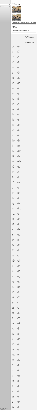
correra (13, 131)
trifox (18, 370)
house (13, 207)
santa (12, 324)
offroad (18, 271)
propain (13, 297)
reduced (13, 306)
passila (18, 280)
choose (18, 118)
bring (12, 98)
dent (12, 145)
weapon (13, 391)
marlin (13, 246)
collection (19, 124)
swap (18, 355)
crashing (13, 134)
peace (13, 281)
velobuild (13, 381)
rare (18, 303)
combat (18, 125)
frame (12, 183)
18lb (12, 47)
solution (19, 338)
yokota (18, 406)
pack (12, 276)
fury (12, 187)
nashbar (19, 265)
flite (12, 178)
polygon (13, 290)
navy (12, 266)
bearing (13, 78)
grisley (18, 197)
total (18, 365)
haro (12, 202)
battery (13, 77)
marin (18, 245)
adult (18, 58)
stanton (13, 345)
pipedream (19, 287)
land (12, 229)
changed (13, 114)
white (18, 396)
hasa (18, 202)
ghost (12, 193)
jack (18, 219)
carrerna (19, 110)
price (18, 293)
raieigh (18, 301)
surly (18, 354)
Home (9, 4)
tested (18, 361)
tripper (18, 371)
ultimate (19, 375)
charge (18, 114)
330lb (18, 52)
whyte (18, 397)
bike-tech (19, 84)
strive (18, 350)
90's (18, 57)
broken (18, 99)
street (12, 350)
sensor (13, 329)
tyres (12, 375)
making (18, 243)
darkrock (19, 141)
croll (18, 134)
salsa (12, 322)
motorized (13, 259)
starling (18, 345)
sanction (13, 323)
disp (12, 152)
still (12, 348)
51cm (12, 55)
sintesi (18, 334)
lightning (19, 235)
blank (18, 87)
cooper (13, 130)
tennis (12, 360)
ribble (18, 312)
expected (19, 167)
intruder (19, 217)
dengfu (18, 144)
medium (13, 249)
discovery (19, 151)
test (12, 361)
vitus (12, 386)
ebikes (13, 160)
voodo (13, 387)
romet (18, 318)
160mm (19, 46)
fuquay (18, 186)
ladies (18, 228)
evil (18, 166)
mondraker (13, 256)
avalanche (13, 73)
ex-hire (13, 167)
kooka (12, 228)
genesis (13, 191)
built (12, 102)
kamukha (19, 222)
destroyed (19, 146)
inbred (18, 212)
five (12, 176)
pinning (13, 287)
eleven (13, 162)
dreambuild (19, 156)
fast (18, 170)
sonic (12, 340)
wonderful (13, 400)
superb (18, 353)
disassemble (19, 150)
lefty (12, 233)
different (19, 149)
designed (19, 145)
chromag (13, 120)
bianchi (18, 81)
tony (12, 365)
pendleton (19, 282)
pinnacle (19, 286)
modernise (13, 255)
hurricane (19, 208)
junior (12, 222)
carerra (13, 109)
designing (13, 146)
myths (12, 264)
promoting (19, 296)
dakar (18, 139)
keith (18, 223)
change (18, 113)
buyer (12, 104)
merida (18, 251)
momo (18, 255)
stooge (13, 349)
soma (12, 339)
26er (12, 50)
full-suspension (13, 186)
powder (13, 292)
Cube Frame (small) (15, 27)
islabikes (13, 219)
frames (18, 183)
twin (12, 374)
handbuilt (19, 199)
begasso (13, 79)
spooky (13, 343)
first (12, 175)
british (18, 98)
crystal (18, 135)
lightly (12, 235)
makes (13, 243)
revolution (13, 311)
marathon (13, 245)
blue (18, 88)
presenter (13, 293)
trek (18, 369)
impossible (13, 212)
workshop (19, 401)
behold (18, 79)
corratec (19, 130)
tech (12, 358)
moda (12, 254)
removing (19, 306)
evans (18, 165)
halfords (13, 199)
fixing (18, 176)
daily (12, 139)
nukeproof (19, 270)
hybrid (13, 209)
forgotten (13, 181)
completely (13, 128)
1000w (13, 46)
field (18, 173)
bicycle (13, 82)
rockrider (19, 317)
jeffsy (18, 220)
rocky (12, 318)
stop (18, 349)
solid (12, 338)
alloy (18, 62)
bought (13, 92)
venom (18, 381)
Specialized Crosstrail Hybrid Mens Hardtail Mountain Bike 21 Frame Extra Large (23, 22)
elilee (18, 162)
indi (18, 214)
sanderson (19, 323)
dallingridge (13, 140)
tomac (18, 364)
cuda (18, 136)
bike (12, 84)
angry (18, 66)
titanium (19, 363)
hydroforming (19, 209)
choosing (13, 119)
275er (12, 51)
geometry (19, 192)
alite (18, 61)
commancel (19, 126)
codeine (13, 124)
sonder (18, 339)
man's (12, 244)
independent (13, 214)
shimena (13, 332)
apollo (12, 68)
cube (12, 136)
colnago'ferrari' (13, 125)
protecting (13, 298)
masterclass (19, 246)
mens (18, 250)
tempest (13, 359)
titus (12, 364)
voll (18, 386)
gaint (18, 188)
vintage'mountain (19, 384)
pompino (19, 290)
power (18, 292)
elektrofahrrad (19, 161)
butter (18, 103)
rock (12, 317)
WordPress (4, 409)
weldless (19, 392)
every (12, 166)
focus (18, 178)
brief (12, 97)
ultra (12, 376)
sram (18, 344)
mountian (13, 261)
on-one (13, 272)
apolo (18, 68)
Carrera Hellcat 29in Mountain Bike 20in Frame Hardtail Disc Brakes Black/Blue (21, 30)
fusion (18, 187)
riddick (13, 313)
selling (18, 328)
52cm (18, 55)
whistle (13, 396)
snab (12, 337)
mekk (12, 250)
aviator (18, 73)
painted (13, 277)
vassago (13, 380)
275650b (19, 50)
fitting (18, 175)
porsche (13, 291)
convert (18, 128)
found (12, 182)
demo (12, 144)
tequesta (19, 360)
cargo (18, 109)
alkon (12, 62)
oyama (13, 275)
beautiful (19, 78)
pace (18, 275)
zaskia (18, 407)
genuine (13, 192)
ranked (18, 302)
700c (12, 57)
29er (12, 52)
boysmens (13, 94)
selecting (19, 327)
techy (18, 358)
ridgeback (19, 313)
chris (18, 119)
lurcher (18, 239)
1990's (18, 47)
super (12, 353)
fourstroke (19, 182)
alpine (18, 63)
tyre (18, 374)
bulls (18, 102)
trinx (12, 371)
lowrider (13, 238)
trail (18, 366)
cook (18, 129)
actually (13, 58)
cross (12, 135)
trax (12, 369)
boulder (19, 92)
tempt (18, 359)
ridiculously (13, 314)
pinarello (13, 285)
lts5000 (13, 239)
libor (12, 234)
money (18, 256)
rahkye (13, 301)
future (12, 188)
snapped (19, 337)
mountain (19, 259)
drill (12, 157)
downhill (13, 155)
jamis (12, 220)
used (18, 379)
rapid (12, 303)
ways (18, 390)
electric (13, 161)
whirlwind (19, 395)
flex (18, 177)
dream (13, 156)
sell (12, 328)
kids (12, 225)
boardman (13, 89)
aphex (18, 67)
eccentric (19, 160)
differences (13, 149)
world (12, 402)
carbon (18, 108)
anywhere (13, 67)
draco (18, 155)
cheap (18, 115)
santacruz (19, 324)
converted (13, 129)
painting (19, 277)
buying (18, 104)
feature (18, 171)
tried (12, 370)
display (18, 152)
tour (12, 366)
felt (12, 172)
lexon (18, 233)
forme (18, 181)
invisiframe (13, 218)
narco (12, 265)
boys (18, 93)
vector (18, 380)
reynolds (19, 311)
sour (18, 340)
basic (12, 76)
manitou (19, 244)
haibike (18, 198)
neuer (12, 267)
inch (12, 213)
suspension (13, 355)
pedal (18, 281)
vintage (13, 384)
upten (12, 379)
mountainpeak (19, 260)
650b (18, 56)
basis (18, 76)
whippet (13, 395)
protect (18, 297)
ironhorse (19, 218)
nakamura (19, 264)
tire (12, 363)
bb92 (18, 77)
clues (12, 123)
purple (18, 298)
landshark (19, 229)
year (12, 405)
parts (12, 280)
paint (18, 276)
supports (13, 354)
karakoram (13, 223)
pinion (18, 285)
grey (12, 197)
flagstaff (13, 177)
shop (18, 332)
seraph (18, 329)
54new (13, 56)
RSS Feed (3, 6)
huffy (18, 207)
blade (12, 87)
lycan (18, 240)
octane (13, 271)
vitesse (18, 385)
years (18, 405)
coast (18, 123)
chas (12, 115)
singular (13, 334)
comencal (13, 126)
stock (18, 348)
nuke (12, 270)
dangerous (13, 141)
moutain (19, 261)
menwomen (13, 251)
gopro (12, 196)
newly (18, 267)
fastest (13, 171)
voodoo (18, 387)
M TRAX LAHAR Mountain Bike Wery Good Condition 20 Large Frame (20, 28)
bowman (13, 93)
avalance (19, 72)
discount (13, 151)
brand (18, 94)
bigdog (13, 83)
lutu (12, 240)
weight (18, 391)
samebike (19, 322)
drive (18, 157)
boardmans (19, 89)
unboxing (19, 376)
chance (13, 113)
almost (13, 63)
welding (13, 392)
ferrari (18, 172)
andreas (13, 66)
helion (18, 204)
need (18, 266)
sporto (18, 343)
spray (12, 344)
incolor (18, 213)
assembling (13, 71)
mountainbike (13, 260)
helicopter (13, 204)
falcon (12, 170)
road (12, 316)
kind (18, 225)
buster (13, 103)
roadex (18, 316)
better (12, 81)
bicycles (19, 82)
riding (18, 314)
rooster (13, 319)
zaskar (13, 407)
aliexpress (13, 61)
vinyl (12, 385)
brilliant (18, 97)
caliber (18, 105)
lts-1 (18, 238)
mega (18, 249)
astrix (18, 71)
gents (18, 191)
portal (18, 291)
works (12, 401)
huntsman (13, 208)
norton (18, 269)
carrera (13, 110)
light (18, 234)
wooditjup (19, 400)
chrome (19, 120)
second (13, 327)
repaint (13, 307)
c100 (12, 105)
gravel (18, 196)
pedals (13, 282)
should (13, 333)
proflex (13, 296)
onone (18, 272)
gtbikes (13, 198)
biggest (18, 83)
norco (12, 269)
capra (12, 108)
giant (18, 193)
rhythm (13, 312)
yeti (12, 406)
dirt (12, 150)
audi (12, 72)
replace (18, 308)
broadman (13, 99)
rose (18, 319)
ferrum (13, 173)
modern (19, 254)
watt (12, 390)
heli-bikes (19, 203)
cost (18, 131)
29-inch (18, 51)
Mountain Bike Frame (5, 1)
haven (13, 203)
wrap (18, 402)
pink (12, 286)
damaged (19, 140)
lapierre (13, 230)
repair (18, 307)
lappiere (19, 230)
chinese (13, 118)
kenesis (13, 224)
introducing (13, 217)
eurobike (13, 165)
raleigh (13, 302)
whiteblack (13, 397)
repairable (13, 308)
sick (18, 333)
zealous (13, 408)
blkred (13, 88)
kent (18, 224)
